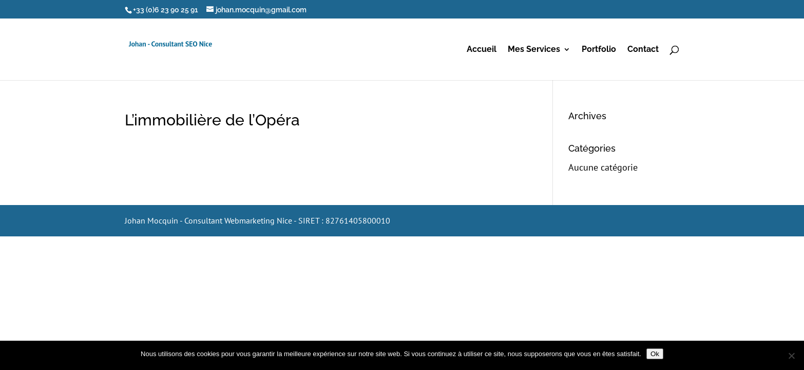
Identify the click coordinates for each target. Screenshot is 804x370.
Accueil (481, 50)
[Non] (791, 355)
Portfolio (599, 50)
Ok (654, 354)
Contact (643, 50)
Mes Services (534, 50)
